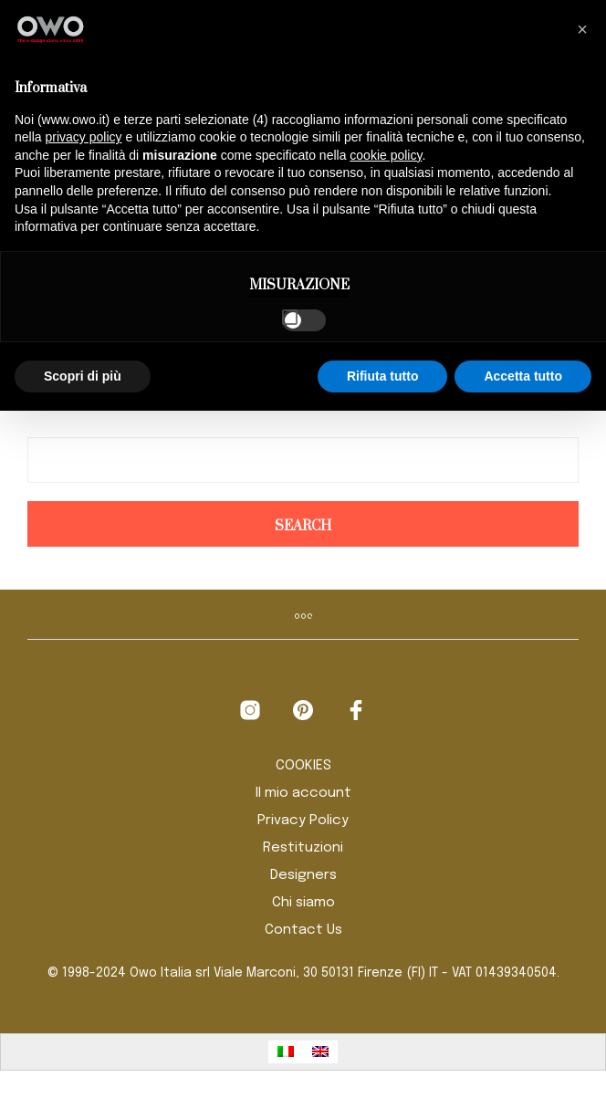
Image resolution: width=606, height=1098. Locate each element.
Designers (303, 875)
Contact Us (303, 930)
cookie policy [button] (386, 155)
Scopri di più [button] (82, 376)
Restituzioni (303, 848)
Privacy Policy (303, 820)
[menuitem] (285, 1051)
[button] (582, 29)
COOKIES (303, 765)
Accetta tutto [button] (523, 376)
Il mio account (303, 793)
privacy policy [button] (83, 137)
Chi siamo (303, 902)
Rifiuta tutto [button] (383, 376)
